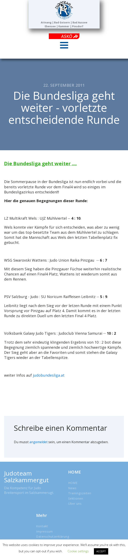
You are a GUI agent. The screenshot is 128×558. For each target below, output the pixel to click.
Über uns (75, 503)
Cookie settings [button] (78, 551)
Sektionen (75, 498)
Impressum (44, 531)
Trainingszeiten (79, 493)
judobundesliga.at (49, 375)
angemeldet (38, 442)
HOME (73, 482)
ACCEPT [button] (101, 551)
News (72, 488)
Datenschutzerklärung (52, 536)
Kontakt (42, 526)
